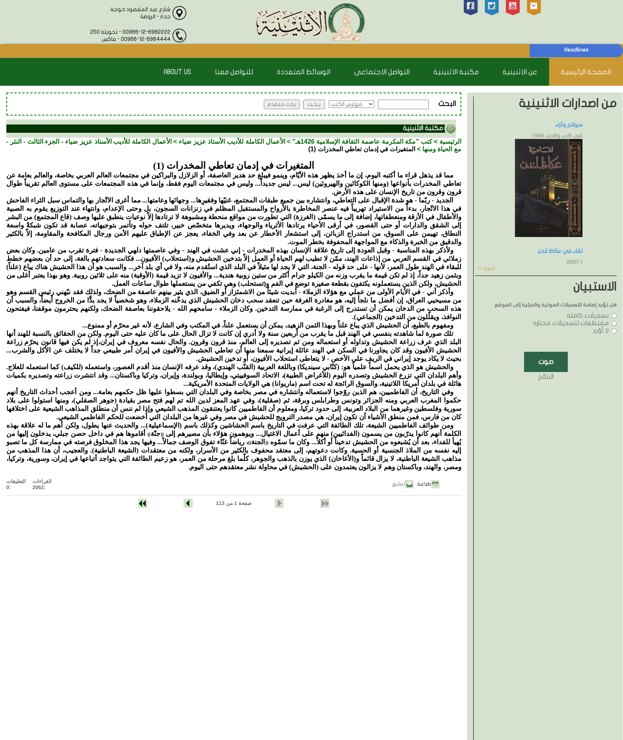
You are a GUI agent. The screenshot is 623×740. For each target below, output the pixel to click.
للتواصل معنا (234, 72)
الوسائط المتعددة (303, 72)
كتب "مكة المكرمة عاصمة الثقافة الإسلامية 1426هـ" (362, 141)
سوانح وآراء (568, 125)
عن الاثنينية (520, 72)
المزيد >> (486, 268)
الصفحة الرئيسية (586, 72)
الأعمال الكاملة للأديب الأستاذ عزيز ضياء (232, 141)
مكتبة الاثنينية (456, 72)
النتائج (546, 377)
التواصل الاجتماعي (382, 72)
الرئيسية (450, 141)
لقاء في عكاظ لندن (560, 251)
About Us (177, 72)
